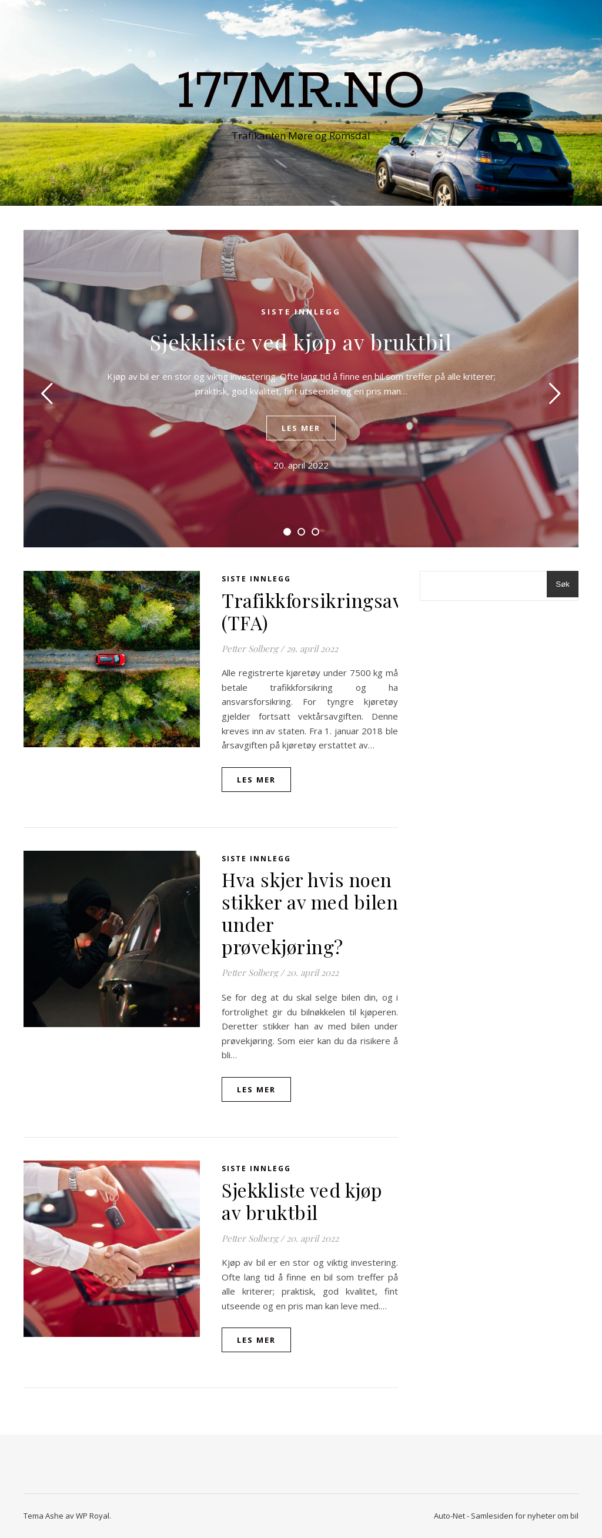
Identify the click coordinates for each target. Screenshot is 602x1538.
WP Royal (92, 1515)
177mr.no (301, 92)
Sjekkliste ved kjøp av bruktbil (301, 341)
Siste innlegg (301, 311)
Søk (563, 584)
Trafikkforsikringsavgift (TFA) (327, 611)
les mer (301, 428)
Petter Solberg (250, 648)
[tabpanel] (301, 388)
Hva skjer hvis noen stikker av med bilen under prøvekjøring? (310, 913)
